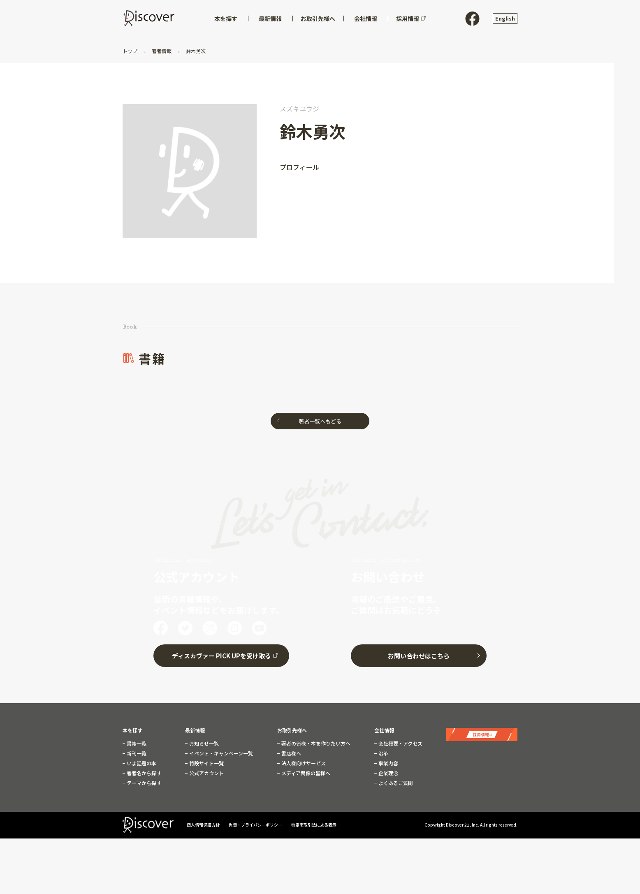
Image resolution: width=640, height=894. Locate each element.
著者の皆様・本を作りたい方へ (315, 741)
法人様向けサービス (303, 761)
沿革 (382, 751)
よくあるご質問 (395, 781)
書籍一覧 (135, 741)
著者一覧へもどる (320, 421)
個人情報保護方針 (203, 823)
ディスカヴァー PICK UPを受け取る (221, 654)
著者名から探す (143, 771)
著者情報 (162, 50)
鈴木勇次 (195, 50)
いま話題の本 (140, 761)
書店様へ (290, 751)
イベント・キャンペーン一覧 (220, 751)
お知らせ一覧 (203, 741)
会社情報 (384, 728)
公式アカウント (206, 771)
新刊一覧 (135, 751)
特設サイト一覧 (206, 761)
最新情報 (195, 728)
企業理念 (387, 771)
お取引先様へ (292, 728)
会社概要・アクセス (399, 741)
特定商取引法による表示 (313, 823)
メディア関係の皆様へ (305, 771)
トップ (131, 50)
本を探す (132, 728)
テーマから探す (143, 781)
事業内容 (387, 761)
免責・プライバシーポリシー (256, 823)
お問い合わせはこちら (419, 654)
